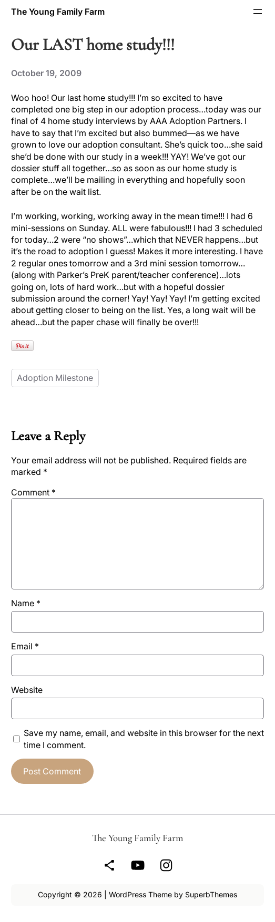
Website (27, 690)
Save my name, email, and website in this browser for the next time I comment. (144, 739)
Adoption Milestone (55, 377)
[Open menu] (257, 11)
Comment (33, 492)
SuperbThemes (211, 894)
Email (25, 646)
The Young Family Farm (58, 11)
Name (25, 603)
